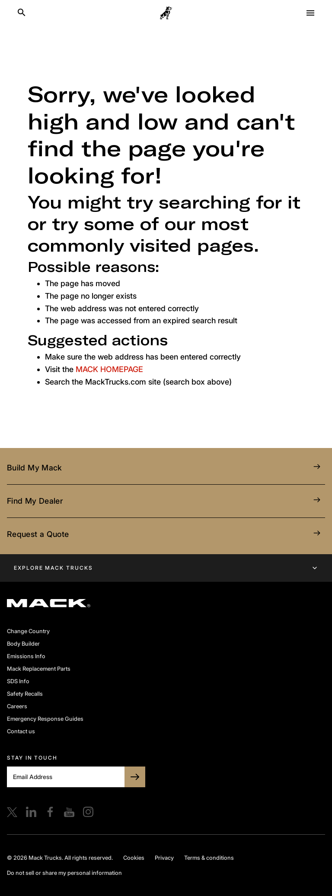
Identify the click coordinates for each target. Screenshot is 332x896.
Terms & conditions (209, 857)
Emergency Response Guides (45, 718)
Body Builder (23, 643)
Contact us (21, 731)
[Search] (21, 13)
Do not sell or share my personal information (64, 872)
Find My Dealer (166, 501)
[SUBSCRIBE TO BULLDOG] (134, 777)
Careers (17, 706)
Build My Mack (166, 468)
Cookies (133, 857)
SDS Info (18, 681)
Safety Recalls (25, 693)
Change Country (28, 631)
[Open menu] (310, 13)
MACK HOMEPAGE (109, 369)
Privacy (164, 857)
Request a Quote (166, 534)
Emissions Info (26, 656)
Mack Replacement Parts (38, 668)
